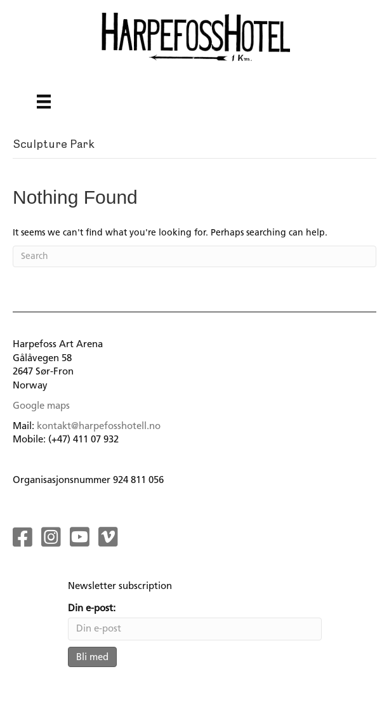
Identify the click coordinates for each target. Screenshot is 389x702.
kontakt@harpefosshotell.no (99, 426)
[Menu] (44, 101)
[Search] (194, 256)
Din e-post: (91, 608)
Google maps (41, 405)
